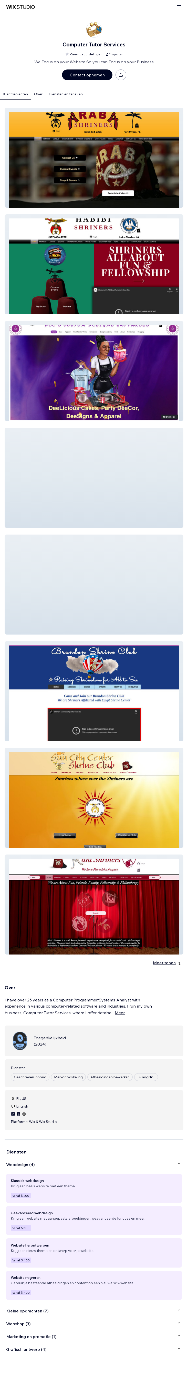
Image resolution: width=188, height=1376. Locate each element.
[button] (94, 158)
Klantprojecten (15, 94)
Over (38, 94)
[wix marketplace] (20, 7)
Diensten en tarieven (66, 94)
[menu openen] (179, 7)
